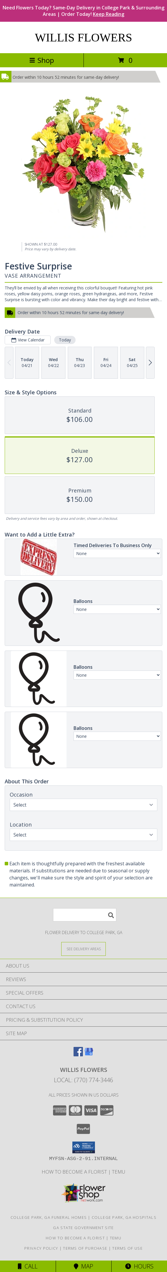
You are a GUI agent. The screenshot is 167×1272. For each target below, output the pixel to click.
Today (65, 340)
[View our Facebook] (78, 1054)
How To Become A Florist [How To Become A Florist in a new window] (75, 1171)
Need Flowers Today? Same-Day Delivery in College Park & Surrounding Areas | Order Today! (83, 10)
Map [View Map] (83, 1266)
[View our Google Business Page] (88, 1054)
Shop (41, 60)
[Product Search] (84, 914)
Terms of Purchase (85, 1248)
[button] (83, 1147)
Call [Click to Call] (28, 1266)
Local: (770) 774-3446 (83, 1080)
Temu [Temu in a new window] (118, 1171)
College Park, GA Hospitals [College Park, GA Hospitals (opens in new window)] (124, 1217)
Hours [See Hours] (139, 1266)
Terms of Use (127, 1248)
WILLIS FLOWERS (83, 37)
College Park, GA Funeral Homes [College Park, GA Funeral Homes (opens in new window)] (49, 1217)
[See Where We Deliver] (83, 948)
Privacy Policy (41, 1248)
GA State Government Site (83, 1227)
